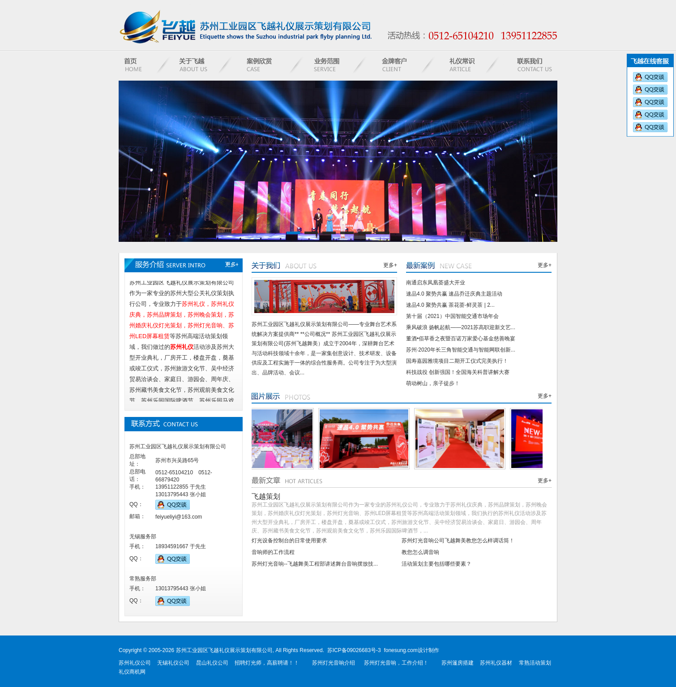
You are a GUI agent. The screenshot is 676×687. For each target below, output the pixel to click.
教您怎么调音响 (420, 552)
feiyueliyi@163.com (178, 517)
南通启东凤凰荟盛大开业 (435, 282)
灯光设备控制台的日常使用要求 (289, 540)
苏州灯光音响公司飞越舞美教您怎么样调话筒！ (458, 540)
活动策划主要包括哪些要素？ (436, 564)
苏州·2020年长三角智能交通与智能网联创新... (460, 350)
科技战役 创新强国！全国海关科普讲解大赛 (457, 372)
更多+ (390, 265)
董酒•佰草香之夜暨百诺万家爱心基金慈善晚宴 (460, 338)
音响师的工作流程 (273, 552)
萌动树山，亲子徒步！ (433, 383)
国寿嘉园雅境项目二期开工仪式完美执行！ (457, 361)
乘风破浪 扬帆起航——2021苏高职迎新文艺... (460, 327)
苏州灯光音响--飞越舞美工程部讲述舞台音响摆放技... (315, 564)
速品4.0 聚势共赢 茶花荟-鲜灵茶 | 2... (450, 305)
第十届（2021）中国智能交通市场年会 (452, 316)
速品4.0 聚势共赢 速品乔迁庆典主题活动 (454, 294)
